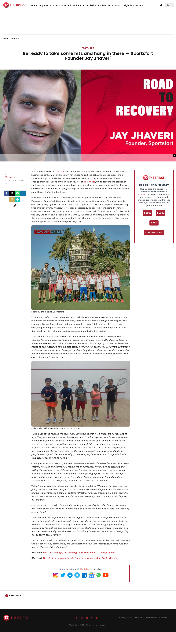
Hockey (102, 5)
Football (66, 5)
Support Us (45, 5)
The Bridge (85, 569)
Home (34, 5)
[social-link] (14, 205)
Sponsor (141, 194)
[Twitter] (12, 193)
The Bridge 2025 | (77, 625)
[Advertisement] (88, 26)
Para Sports (114, 5)
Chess (56, 5)
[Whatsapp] (17, 193)
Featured (88, 48)
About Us (139, 617)
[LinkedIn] (23, 193)
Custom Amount (154, 232)
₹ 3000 (160, 213)
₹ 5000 (147, 213)
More (140, 5)
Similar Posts (16, 595)
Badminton (78, 5)
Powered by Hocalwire (96, 625)
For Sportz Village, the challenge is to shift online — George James (79, 552)
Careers (163, 617)
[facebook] (6, 193)
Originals (128, 5)
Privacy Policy (125, 617)
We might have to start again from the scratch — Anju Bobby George (80, 558)
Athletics (91, 5)
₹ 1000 (154, 222)
